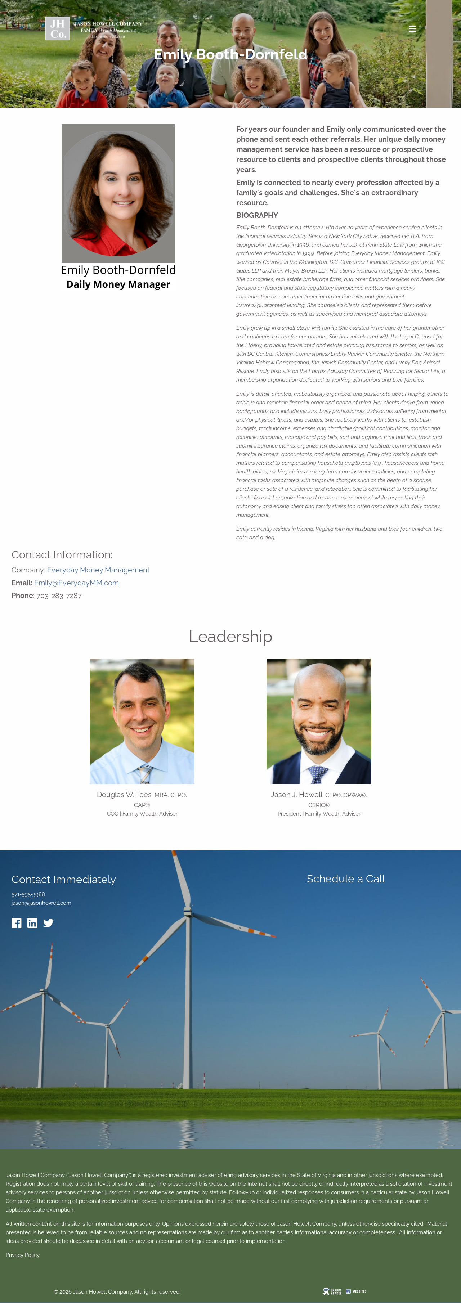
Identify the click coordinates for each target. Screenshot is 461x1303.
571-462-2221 (142, 821)
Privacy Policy (23, 1255)
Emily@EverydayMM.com (76, 583)
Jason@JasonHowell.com (319, 830)
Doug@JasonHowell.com (142, 830)
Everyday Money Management (98, 570)
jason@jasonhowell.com (41, 903)
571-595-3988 (319, 821)
